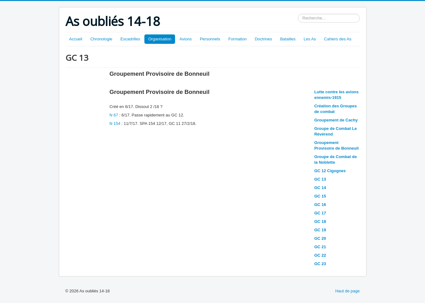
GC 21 (320, 246)
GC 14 (320, 187)
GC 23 (320, 263)
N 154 (116, 123)
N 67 (114, 115)
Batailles (287, 39)
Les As (310, 39)
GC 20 (320, 238)
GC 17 (320, 213)
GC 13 (320, 179)
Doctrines (263, 39)
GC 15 (320, 196)
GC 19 (320, 230)
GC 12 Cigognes (329, 170)
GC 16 (320, 204)
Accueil (75, 39)
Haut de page (347, 291)
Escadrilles (130, 39)
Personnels (210, 39)
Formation (237, 39)
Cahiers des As (337, 39)
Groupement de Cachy (336, 120)
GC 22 (320, 255)
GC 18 (320, 221)
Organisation (159, 39)
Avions (185, 39)
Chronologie (101, 39)
